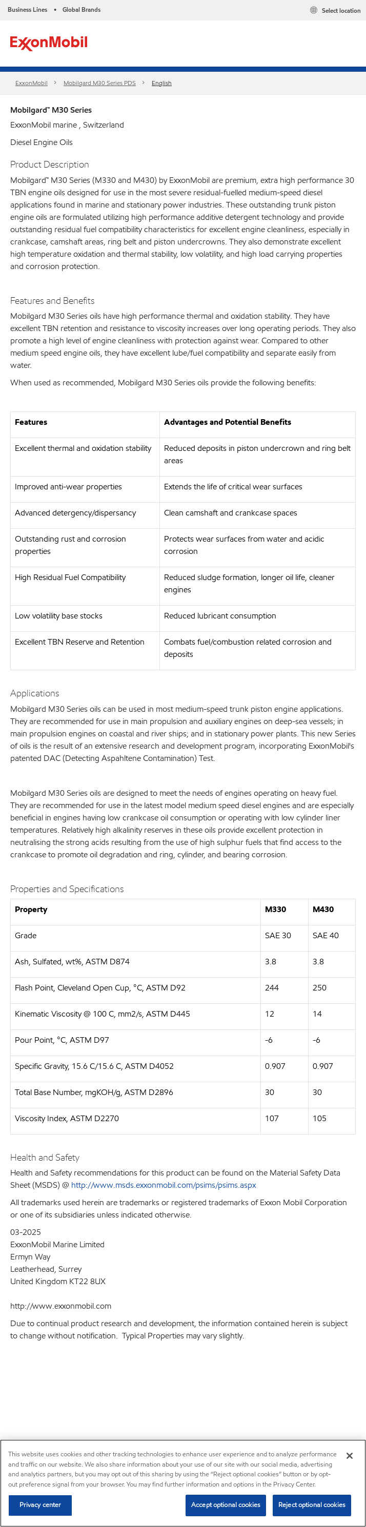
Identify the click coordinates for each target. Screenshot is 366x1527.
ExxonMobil (31, 82)
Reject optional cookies (311, 1505)
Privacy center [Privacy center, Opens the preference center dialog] (40, 1505)
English (162, 82)
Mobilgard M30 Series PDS (100, 82)
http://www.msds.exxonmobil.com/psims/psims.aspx (163, 1185)
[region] (183, 1483)
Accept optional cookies (225, 1505)
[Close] (349, 1456)
